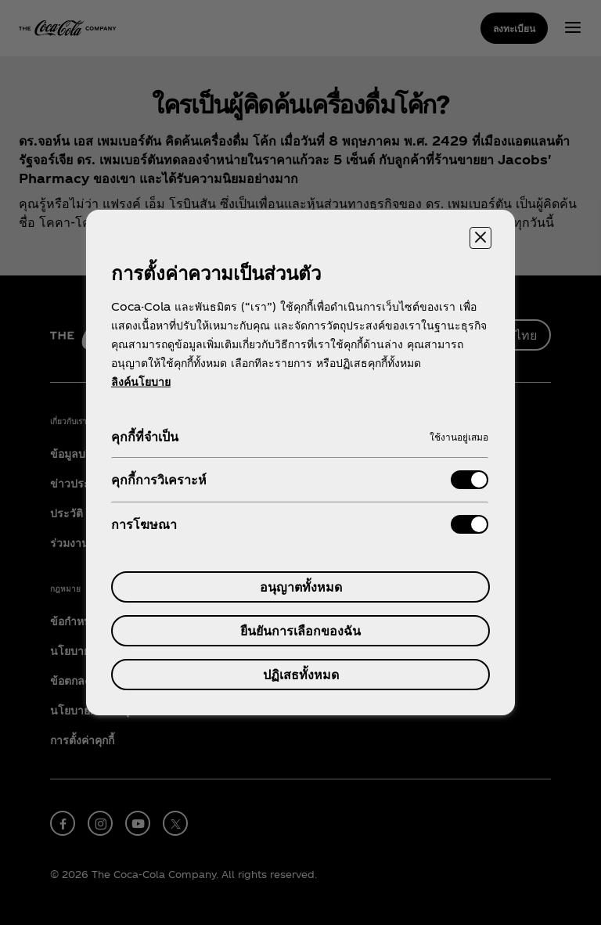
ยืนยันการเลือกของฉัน (300, 630)
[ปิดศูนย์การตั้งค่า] (480, 238)
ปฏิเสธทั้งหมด (301, 674)
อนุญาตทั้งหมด (301, 586)
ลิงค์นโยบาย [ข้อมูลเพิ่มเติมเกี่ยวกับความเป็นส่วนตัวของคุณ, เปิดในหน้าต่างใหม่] (141, 381)
